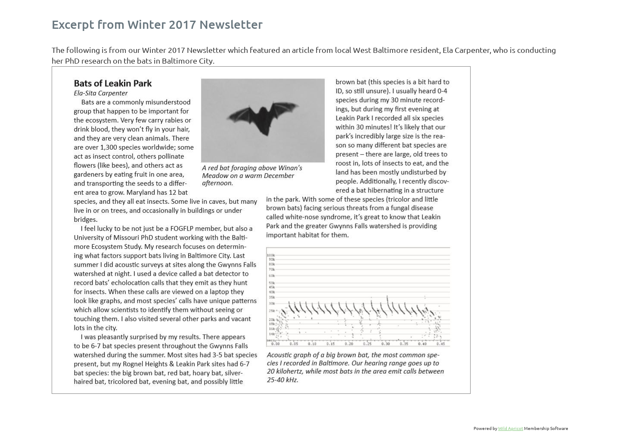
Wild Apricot (510, 428)
